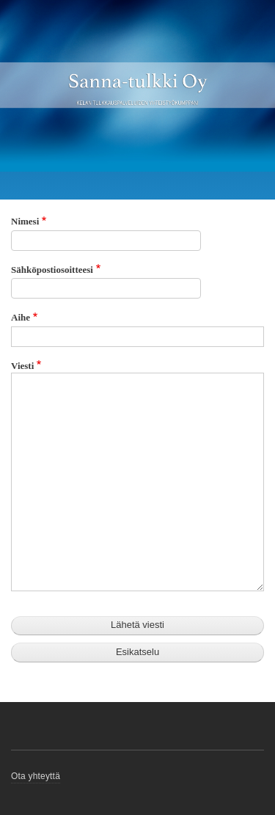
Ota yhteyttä (35, 776)
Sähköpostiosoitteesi (52, 269)
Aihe (20, 317)
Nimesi (25, 221)
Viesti (22, 365)
